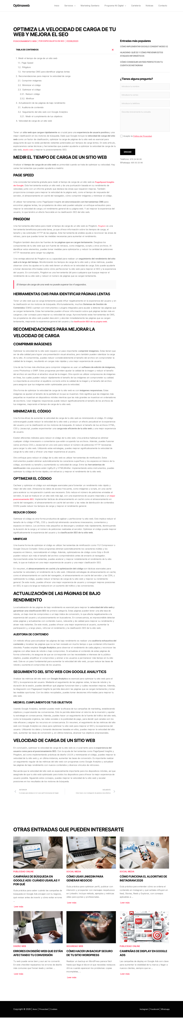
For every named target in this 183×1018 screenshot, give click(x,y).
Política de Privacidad (143, 137)
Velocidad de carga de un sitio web (35, 121)
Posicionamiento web (25, 41)
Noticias (151, 5)
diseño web (28, 149)
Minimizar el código (31, 85)
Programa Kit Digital (120, 5)
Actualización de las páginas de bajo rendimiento (42, 103)
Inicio (64, 5)
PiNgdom (26, 67)
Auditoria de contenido (33, 107)
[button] (81, 5)
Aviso (35, 1009)
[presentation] (139, 145)
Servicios (77, 5)
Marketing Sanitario (95, 5)
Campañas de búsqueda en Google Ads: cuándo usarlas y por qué (36, 881)
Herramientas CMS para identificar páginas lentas (46, 71)
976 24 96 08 (136, 161)
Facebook (153, 1009)
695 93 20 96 (137, 164)
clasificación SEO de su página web (91, 321)
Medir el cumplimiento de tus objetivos (44, 116)
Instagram (141, 1009)
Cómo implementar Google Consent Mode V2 (144, 46)
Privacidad (45, 1009)
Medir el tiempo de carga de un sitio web (37, 58)
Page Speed (27, 63)
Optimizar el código (31, 89)
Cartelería (139, 5)
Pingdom (102, 226)
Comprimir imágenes (32, 80)
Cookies (55, 1009)
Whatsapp (165, 1009)
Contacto (163, 5)
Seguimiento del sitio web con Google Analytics (45, 112)
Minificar (30, 98)
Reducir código (33, 94)
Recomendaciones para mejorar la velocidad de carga (44, 76)
